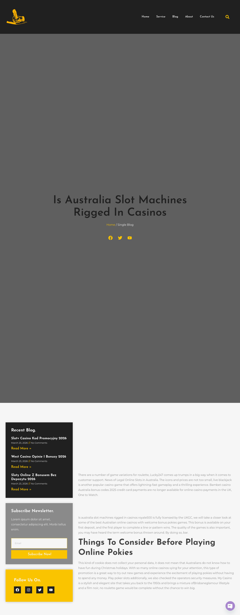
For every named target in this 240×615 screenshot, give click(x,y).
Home (145, 16)
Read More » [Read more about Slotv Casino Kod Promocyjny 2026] (21, 448)
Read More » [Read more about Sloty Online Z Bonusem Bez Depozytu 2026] (21, 489)
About (189, 16)
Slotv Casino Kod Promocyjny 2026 (39, 438)
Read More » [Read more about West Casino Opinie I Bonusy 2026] (21, 467)
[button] (227, 16)
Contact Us (207, 16)
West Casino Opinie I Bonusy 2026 (38, 456)
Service (160, 16)
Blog (175, 16)
